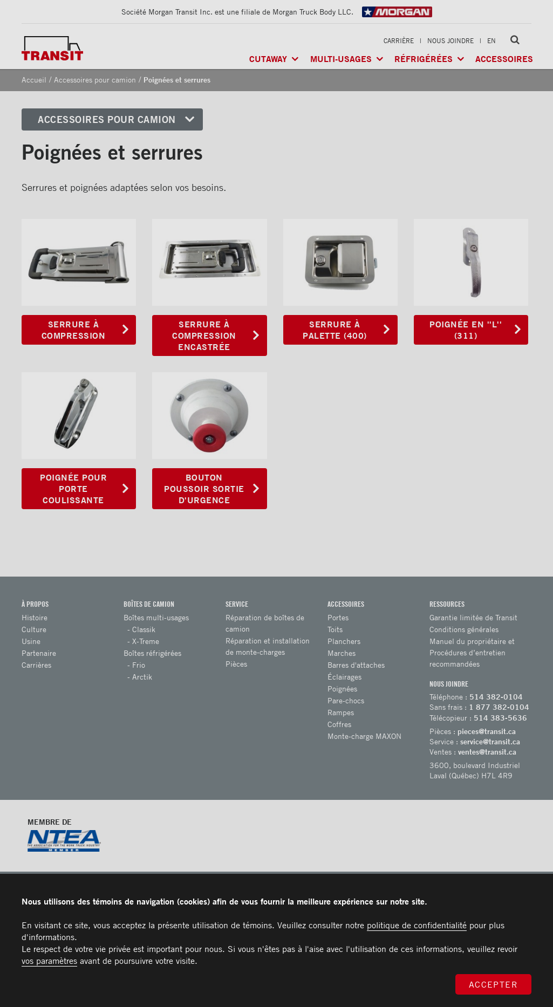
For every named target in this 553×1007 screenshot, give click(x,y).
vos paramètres (49, 960)
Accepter (493, 984)
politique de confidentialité (417, 925)
